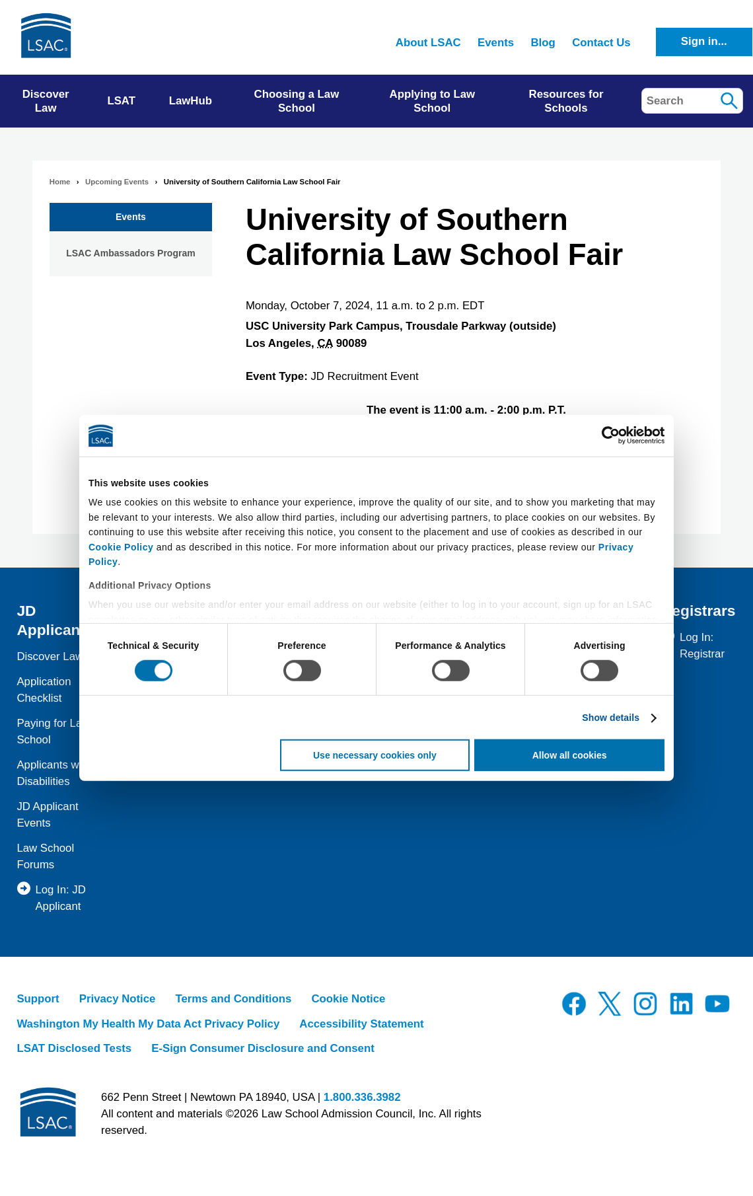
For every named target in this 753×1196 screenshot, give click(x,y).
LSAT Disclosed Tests (74, 1048)
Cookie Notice (348, 998)
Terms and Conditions (233, 998)
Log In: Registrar (702, 645)
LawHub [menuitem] (190, 100)
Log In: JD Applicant (60, 898)
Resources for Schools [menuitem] (566, 101)
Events (131, 216)
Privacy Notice (117, 998)
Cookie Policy (121, 546)
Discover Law (50, 656)
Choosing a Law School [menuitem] (297, 101)
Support (38, 998)
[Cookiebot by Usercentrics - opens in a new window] (606, 435)
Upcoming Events (117, 182)
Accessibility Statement (361, 1024)
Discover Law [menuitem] (45, 101)
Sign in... (704, 41)
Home (60, 182)
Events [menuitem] (496, 42)
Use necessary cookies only (375, 755)
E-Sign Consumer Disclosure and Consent (263, 1048)
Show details (610, 717)
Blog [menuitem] (542, 42)
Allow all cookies (569, 755)
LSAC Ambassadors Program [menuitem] (131, 253)
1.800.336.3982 (362, 1097)
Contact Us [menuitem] (601, 42)
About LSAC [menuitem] (428, 42)
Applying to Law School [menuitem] (433, 101)
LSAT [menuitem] (121, 100)
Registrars (698, 610)
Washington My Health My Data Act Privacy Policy (148, 1024)
